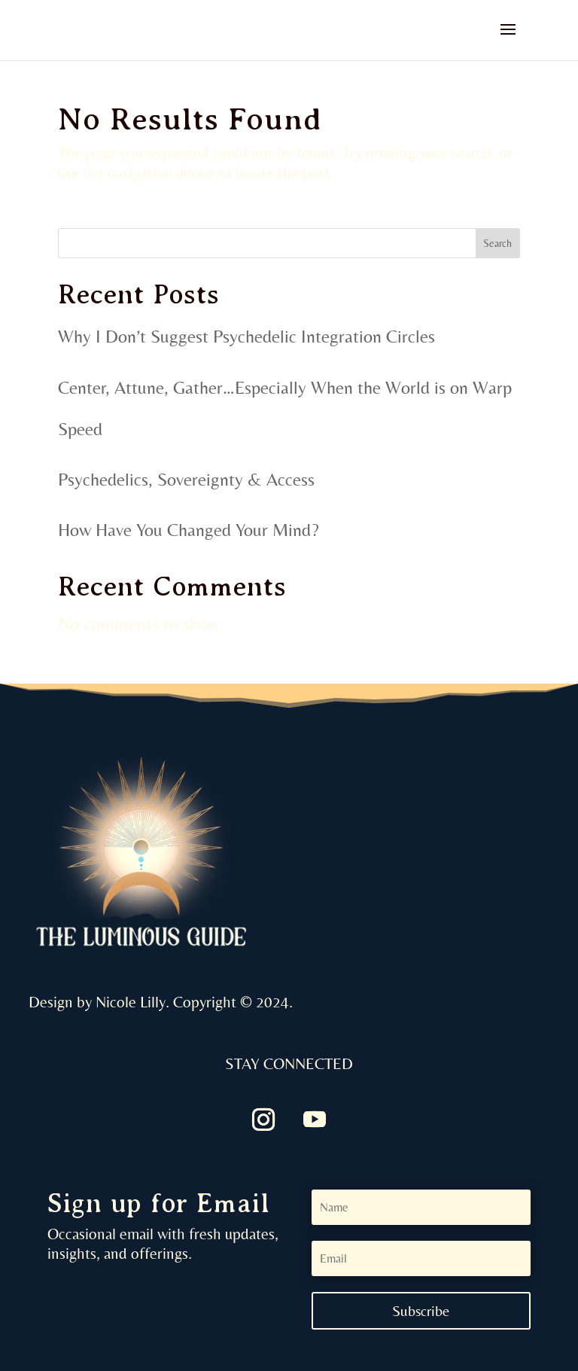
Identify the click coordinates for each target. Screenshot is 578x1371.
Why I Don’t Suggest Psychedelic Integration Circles (246, 336)
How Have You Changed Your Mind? (188, 529)
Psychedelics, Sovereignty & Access (186, 479)
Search (497, 243)
